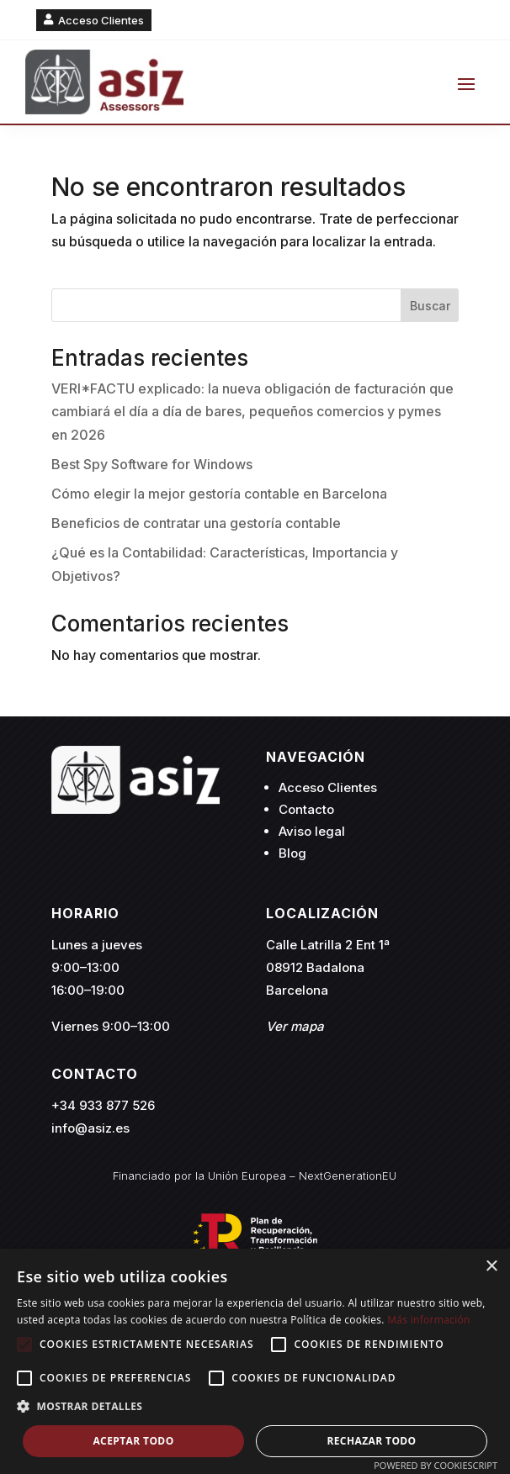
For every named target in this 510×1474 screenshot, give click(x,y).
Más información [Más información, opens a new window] (428, 1320)
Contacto (306, 809)
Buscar (430, 305)
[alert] (255, 1361)
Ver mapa (295, 1026)
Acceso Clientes (101, 20)
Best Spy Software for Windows (151, 464)
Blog (292, 853)
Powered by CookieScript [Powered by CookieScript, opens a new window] (435, 1465)
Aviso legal (312, 831)
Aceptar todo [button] (133, 1441)
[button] (255, 1406)
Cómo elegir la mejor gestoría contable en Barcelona (219, 493)
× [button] (491, 1266)
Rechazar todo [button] (371, 1441)
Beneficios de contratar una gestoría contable (196, 523)
